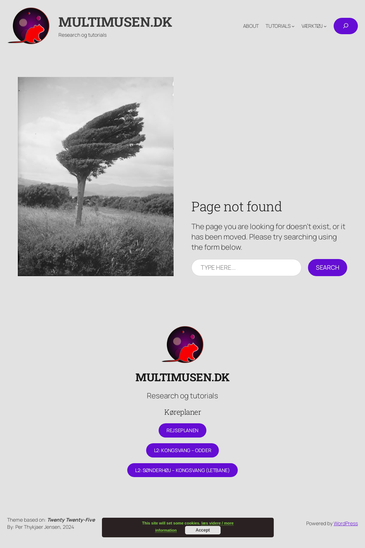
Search (327, 267)
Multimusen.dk (115, 21)
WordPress (346, 523)
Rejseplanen (182, 430)
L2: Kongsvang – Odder (182, 450)
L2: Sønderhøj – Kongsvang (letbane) (182, 470)
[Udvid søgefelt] (346, 26)
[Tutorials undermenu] (293, 26)
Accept (203, 530)
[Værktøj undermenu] (325, 26)
